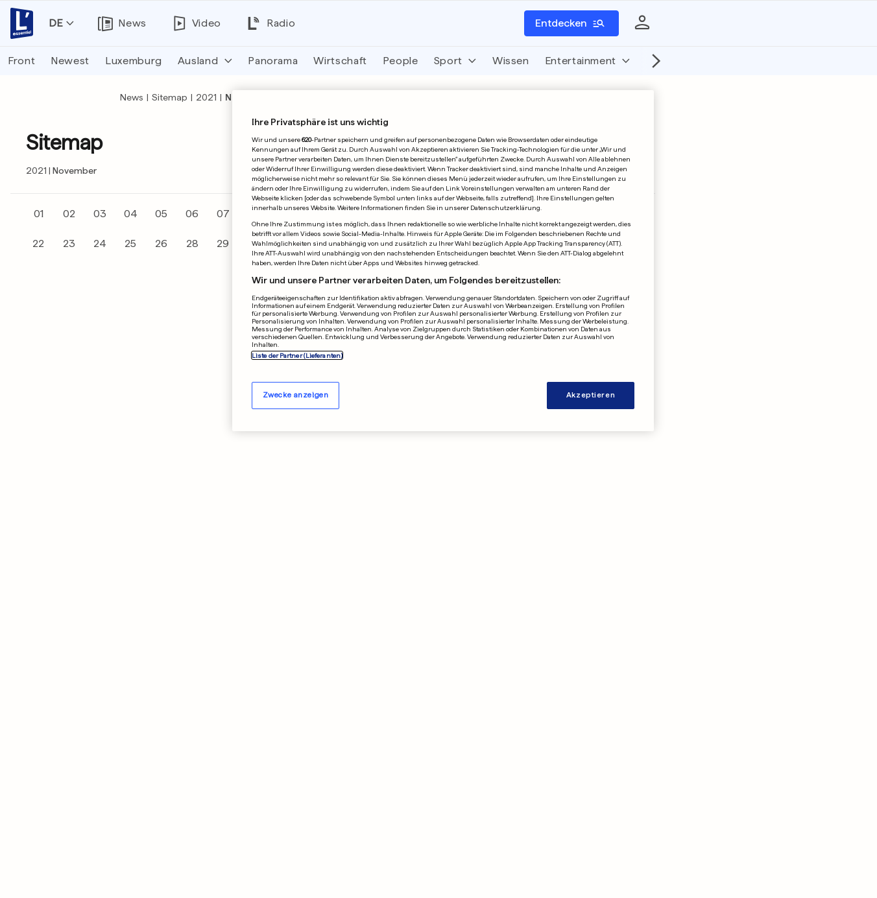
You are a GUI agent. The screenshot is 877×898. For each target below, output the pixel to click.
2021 (206, 97)
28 (192, 243)
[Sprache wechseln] (61, 23)
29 (223, 243)
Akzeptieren (590, 394)
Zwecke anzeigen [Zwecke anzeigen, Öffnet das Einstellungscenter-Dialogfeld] (296, 394)
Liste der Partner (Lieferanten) (297, 355)
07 (223, 213)
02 (69, 213)
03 (99, 213)
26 (161, 243)
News (131, 97)
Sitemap (169, 97)
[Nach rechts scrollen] (653, 61)
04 (131, 213)
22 (38, 243)
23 (69, 243)
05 (161, 213)
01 (38, 213)
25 (130, 243)
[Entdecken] (571, 23)
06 (192, 213)
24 (99, 243)
